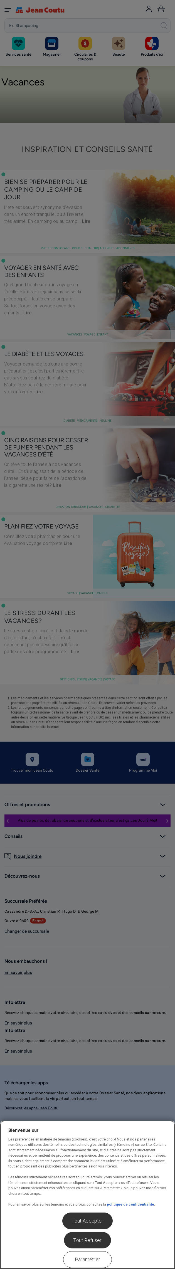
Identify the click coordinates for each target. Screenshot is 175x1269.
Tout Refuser (87, 1240)
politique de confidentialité (130, 1204)
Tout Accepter (87, 1221)
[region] (87, 1195)
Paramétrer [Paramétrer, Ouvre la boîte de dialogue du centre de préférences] (87, 1259)
